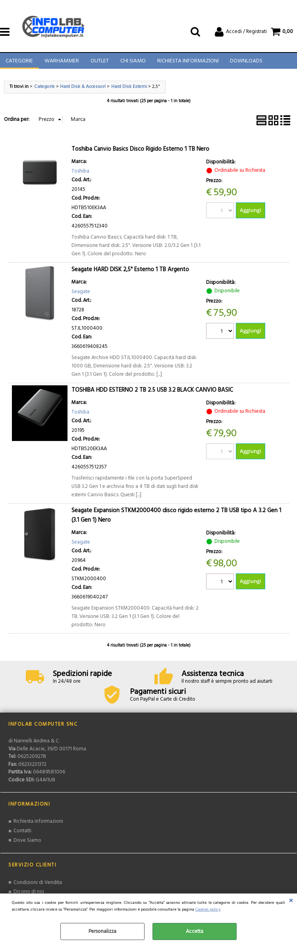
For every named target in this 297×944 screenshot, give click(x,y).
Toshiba (80, 175)
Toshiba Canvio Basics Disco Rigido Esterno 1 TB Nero (140, 153)
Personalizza (102, 931)
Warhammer (61, 63)
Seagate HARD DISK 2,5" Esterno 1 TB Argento (130, 274)
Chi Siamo (132, 63)
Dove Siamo (27, 844)
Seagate (80, 295)
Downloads (244, 63)
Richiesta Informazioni (186, 63)
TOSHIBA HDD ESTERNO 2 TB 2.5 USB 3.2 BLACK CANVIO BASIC (152, 394)
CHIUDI (291, 901)
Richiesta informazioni (38, 825)
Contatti (22, 834)
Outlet (99, 63)
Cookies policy (207, 909)
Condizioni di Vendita (38, 886)
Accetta (194, 931)
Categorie (19, 63)
